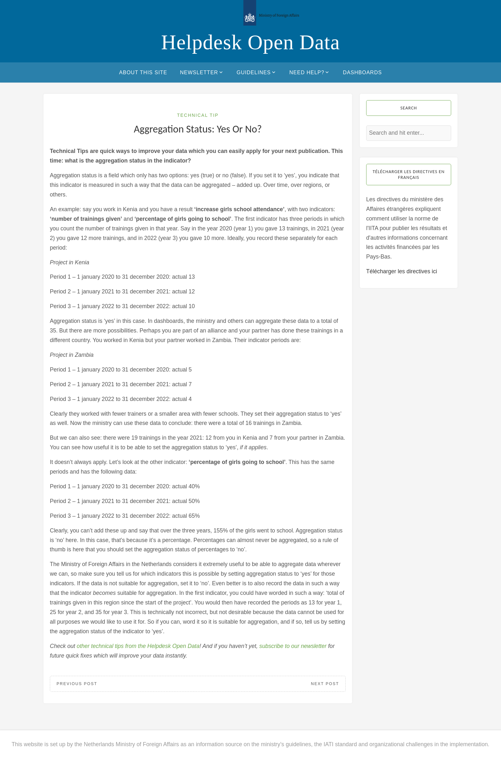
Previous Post (77, 684)
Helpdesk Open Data (250, 42)
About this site (143, 72)
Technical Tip (198, 115)
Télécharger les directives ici (401, 271)
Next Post (325, 684)
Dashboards (362, 72)
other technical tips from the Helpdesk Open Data (138, 646)
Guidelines (257, 72)
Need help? (309, 72)
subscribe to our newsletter (293, 646)
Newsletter (202, 72)
